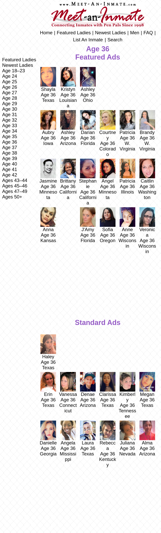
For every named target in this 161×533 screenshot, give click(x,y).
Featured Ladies (19, 59)
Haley (48, 346)
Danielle (48, 433)
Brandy (147, 122)
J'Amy (88, 219)
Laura (88, 433)
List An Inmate (88, 39)
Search (114, 39)
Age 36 (9, 142)
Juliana (127, 433)
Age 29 (9, 103)
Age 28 (9, 98)
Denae (88, 384)
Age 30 (9, 109)
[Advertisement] (19, 263)
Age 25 (9, 81)
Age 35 (9, 136)
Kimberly (127, 387)
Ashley (88, 79)
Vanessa (68, 384)
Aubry (48, 122)
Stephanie (87, 174)
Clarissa (107, 384)
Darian (88, 132)
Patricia (127, 171)
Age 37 (9, 147)
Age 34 (9, 131)
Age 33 (9, 125)
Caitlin (147, 171)
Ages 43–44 (14, 180)
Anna (48, 219)
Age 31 (9, 114)
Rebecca (108, 436)
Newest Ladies (17, 65)
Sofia (108, 219)
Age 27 (9, 92)
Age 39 (9, 158)
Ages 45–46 (14, 185)
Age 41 (9, 169)
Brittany (68, 171)
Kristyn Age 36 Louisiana (68, 87)
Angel (108, 171)
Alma (147, 433)
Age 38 (9, 153)
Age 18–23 (13, 70)
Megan (147, 384)
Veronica (147, 222)
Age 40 (9, 164)
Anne (127, 219)
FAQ (148, 32)
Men (134, 32)
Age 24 (9, 76)
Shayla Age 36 (48, 82)
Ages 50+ (12, 196)
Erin (48, 384)
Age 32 (9, 120)
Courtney (107, 125)
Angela (68, 433)
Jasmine (48, 171)
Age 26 (9, 87)
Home (46, 32)
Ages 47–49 (14, 191)
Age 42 (9, 174)
